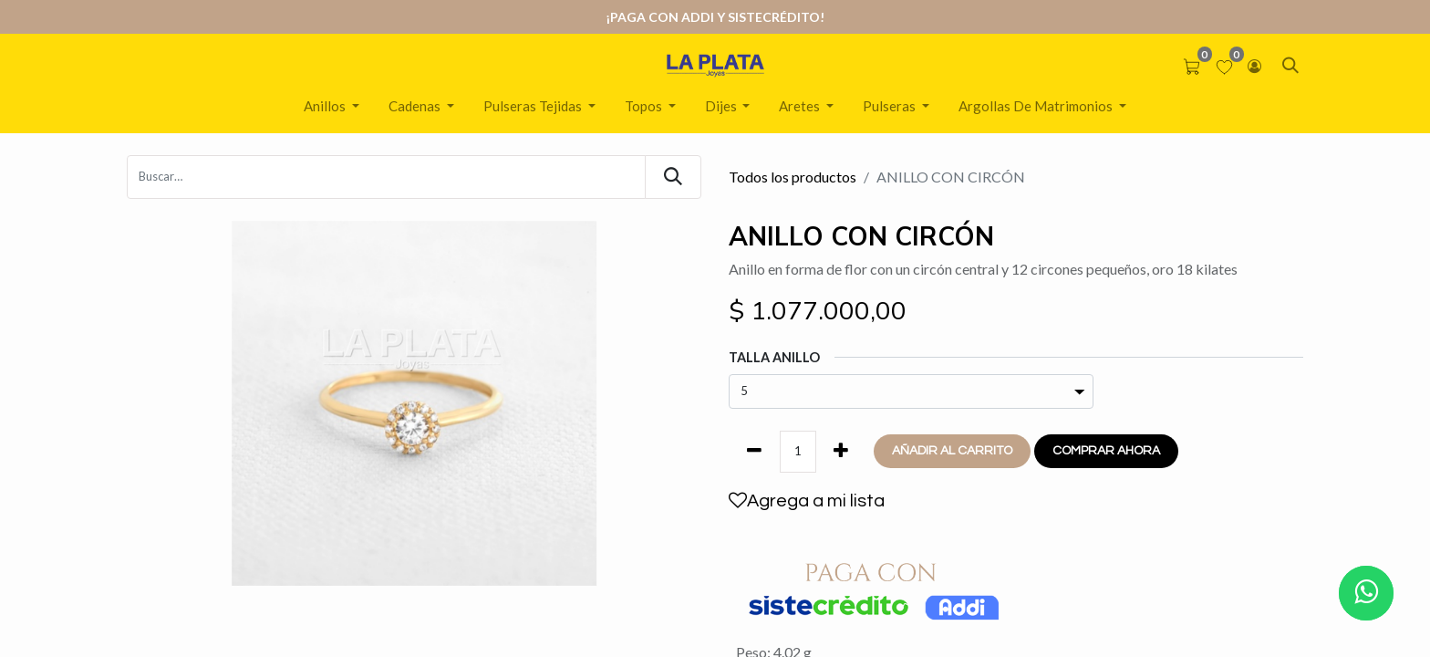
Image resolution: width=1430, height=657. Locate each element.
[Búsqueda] (673, 177)
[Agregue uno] (840, 452)
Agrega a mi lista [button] (807, 500)
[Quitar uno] (754, 452)
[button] (952, 451)
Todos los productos (792, 176)
